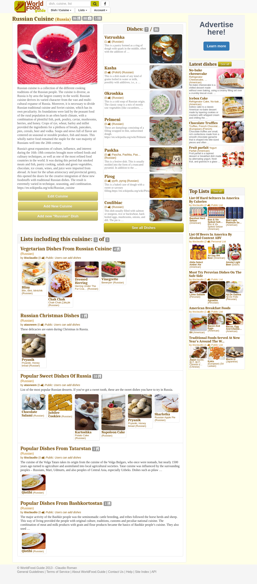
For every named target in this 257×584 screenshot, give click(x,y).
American (195, 82)
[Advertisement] (216, 178)
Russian (27, 253)
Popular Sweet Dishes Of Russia (56, 376)
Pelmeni (113, 119)
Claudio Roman (66, 568)
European (195, 128)
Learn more (216, 46)
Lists (82, 10)
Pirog (110, 176)
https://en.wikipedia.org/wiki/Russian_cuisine (46, 187)
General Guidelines (30, 571)
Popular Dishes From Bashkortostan (62, 503)
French (207, 128)
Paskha (112, 150)
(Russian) (118, 41)
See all (225, 64)
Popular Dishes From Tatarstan (56, 448)
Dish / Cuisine (61, 10)
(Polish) (117, 72)
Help (129, 571)
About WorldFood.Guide (89, 571)
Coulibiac (113, 202)
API (153, 571)
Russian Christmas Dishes (50, 316)
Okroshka (114, 93)
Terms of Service (58, 571)
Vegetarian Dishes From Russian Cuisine (66, 249)
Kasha (110, 68)
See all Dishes (143, 228)
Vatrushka (115, 37)
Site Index (142, 571)
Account (100, 10)
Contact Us (116, 571)
